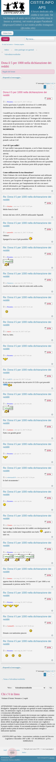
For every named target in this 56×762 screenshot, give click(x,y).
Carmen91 (10, 626)
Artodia (52, 758)
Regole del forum (9, 72)
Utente (5, 39)
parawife (10, 232)
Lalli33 (9, 379)
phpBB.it (17, 760)
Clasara (9, 525)
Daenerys (10, 283)
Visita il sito (7, 33)
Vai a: (9, 688)
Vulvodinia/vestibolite (12, 54)
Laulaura (10, 430)
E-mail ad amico (7, 44)
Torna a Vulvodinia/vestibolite (14, 679)
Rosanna (10, 102)
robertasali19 (11, 477)
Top (52, 191)
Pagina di (50, 83)
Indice (6, 50)
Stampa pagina (19, 44)
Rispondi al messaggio (11, 77)
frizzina (9, 206)
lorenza (9, 578)
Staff (5, 750)
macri (9, 331)
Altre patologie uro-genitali (24, 50)
